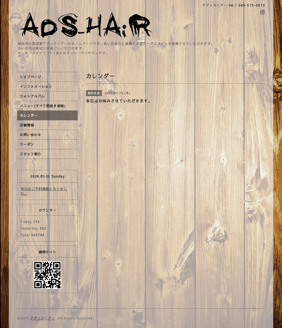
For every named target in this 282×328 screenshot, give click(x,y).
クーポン (27, 144)
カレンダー (29, 115)
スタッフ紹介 (30, 154)
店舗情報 (27, 125)
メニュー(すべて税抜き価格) (43, 106)
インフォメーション (36, 86)
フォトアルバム (32, 96)
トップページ (30, 77)
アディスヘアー (42, 318)
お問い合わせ (30, 134)
